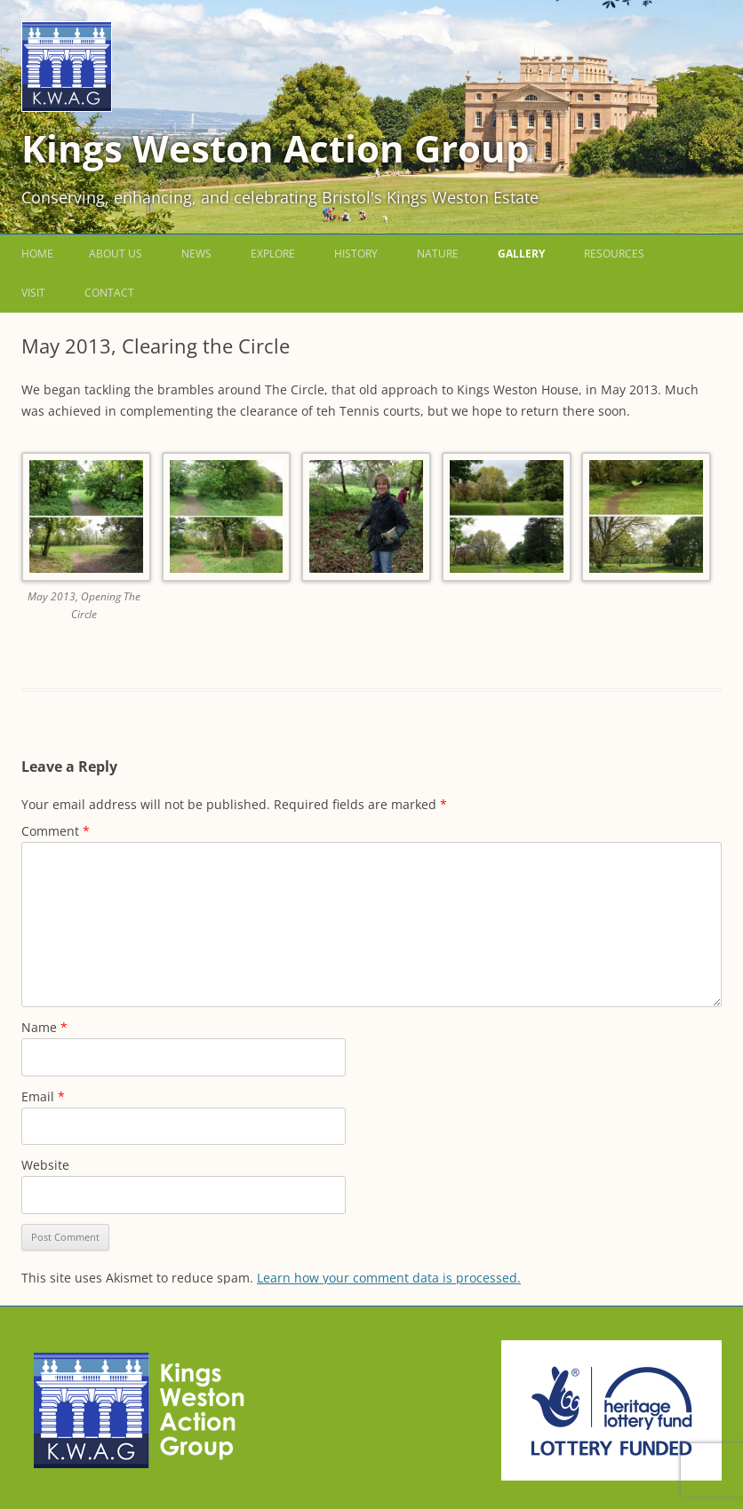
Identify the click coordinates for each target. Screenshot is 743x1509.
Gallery (521, 253)
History (356, 253)
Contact (109, 292)
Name (44, 1027)
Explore (273, 253)
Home (37, 253)
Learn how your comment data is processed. (389, 1277)
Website (45, 1164)
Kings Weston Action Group (275, 148)
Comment (55, 830)
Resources (614, 253)
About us (115, 253)
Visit (33, 292)
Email (43, 1096)
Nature (438, 253)
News (196, 253)
